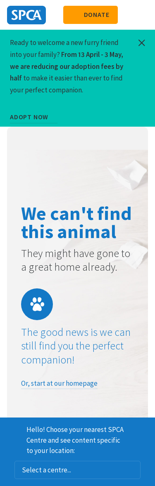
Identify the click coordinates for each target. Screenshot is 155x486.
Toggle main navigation (142, 15)
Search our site (128, 14)
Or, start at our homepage (59, 383)
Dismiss (145, 428)
